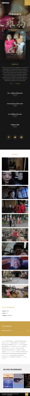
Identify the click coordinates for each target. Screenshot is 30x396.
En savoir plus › (9, 394)
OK (26, 394)
